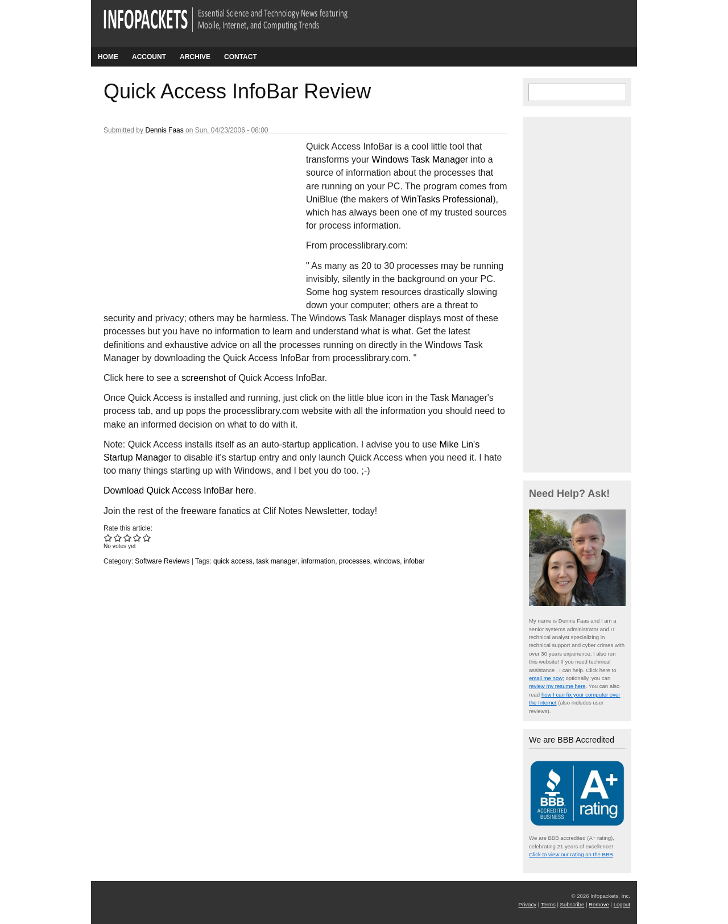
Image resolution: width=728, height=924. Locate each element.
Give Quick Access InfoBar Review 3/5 (128, 537)
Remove (599, 904)
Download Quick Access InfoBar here (179, 490)
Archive (195, 57)
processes (354, 561)
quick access (233, 561)
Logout (622, 904)
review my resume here (557, 686)
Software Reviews (162, 561)
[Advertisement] (189, 215)
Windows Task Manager (420, 159)
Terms (548, 904)
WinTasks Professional (447, 199)
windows (387, 561)
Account (149, 57)
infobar (414, 561)
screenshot (203, 378)
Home (108, 57)
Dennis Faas (164, 130)
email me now (545, 678)
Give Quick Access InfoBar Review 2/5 (118, 537)
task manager (276, 561)
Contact (240, 57)
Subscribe (572, 904)
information (318, 561)
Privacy (527, 904)
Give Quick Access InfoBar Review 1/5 (108, 537)
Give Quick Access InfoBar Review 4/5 (137, 537)
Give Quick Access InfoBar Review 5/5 (147, 537)
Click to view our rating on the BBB (571, 854)
